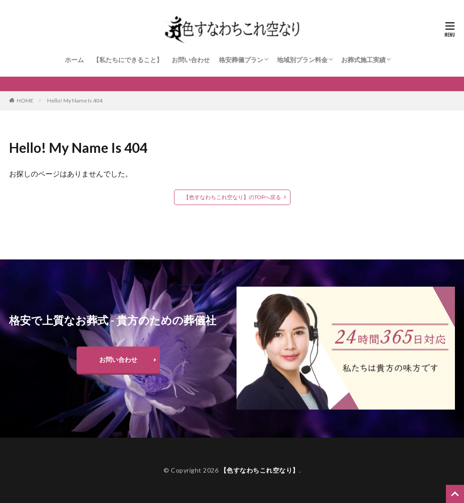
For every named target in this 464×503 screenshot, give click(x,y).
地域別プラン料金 (302, 59)
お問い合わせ (191, 59)
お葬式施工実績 (363, 59)
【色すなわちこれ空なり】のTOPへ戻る (232, 197)
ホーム (74, 59)
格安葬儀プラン (241, 59)
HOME (25, 100)
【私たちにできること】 (128, 59)
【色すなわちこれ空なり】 (259, 470)
